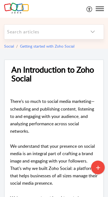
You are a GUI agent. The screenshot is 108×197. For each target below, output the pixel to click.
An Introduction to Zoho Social (52, 74)
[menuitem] (89, 8)
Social (9, 46)
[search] (43, 32)
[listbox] (93, 32)
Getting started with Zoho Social (47, 46)
